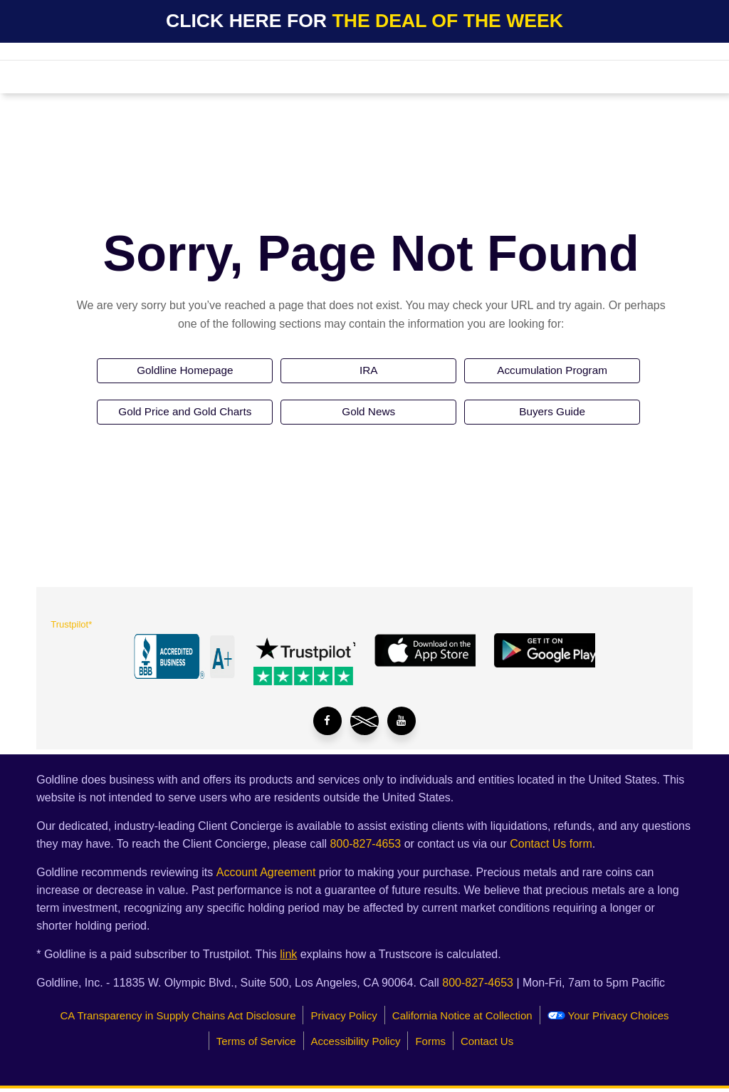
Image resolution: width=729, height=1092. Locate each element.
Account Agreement (266, 871)
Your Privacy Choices (608, 1015)
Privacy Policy (343, 1015)
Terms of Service (256, 1040)
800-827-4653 (366, 843)
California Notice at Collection (462, 1015)
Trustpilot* (71, 627)
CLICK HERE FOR (364, 20)
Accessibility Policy (356, 1040)
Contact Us (487, 1040)
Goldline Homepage (185, 371)
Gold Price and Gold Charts (185, 414)
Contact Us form (551, 843)
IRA (368, 371)
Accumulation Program (552, 371)
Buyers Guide (552, 414)
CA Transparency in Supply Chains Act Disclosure (177, 1015)
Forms (430, 1040)
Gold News (369, 414)
